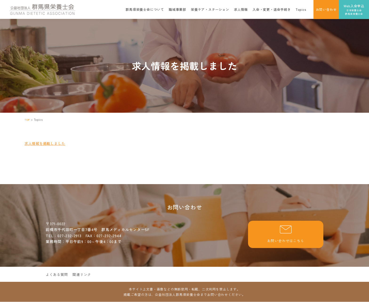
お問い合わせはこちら (285, 234)
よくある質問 (57, 275)
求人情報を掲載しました (46, 143)
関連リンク (84, 275)
